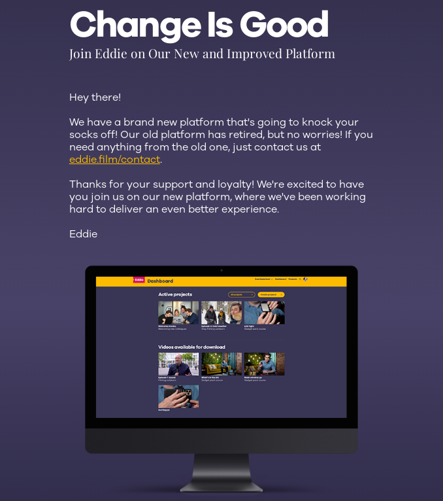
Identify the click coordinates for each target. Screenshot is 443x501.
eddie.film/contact (114, 159)
